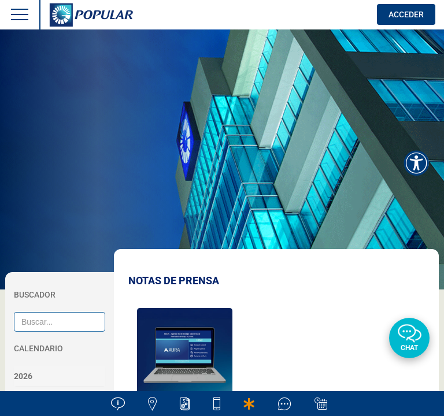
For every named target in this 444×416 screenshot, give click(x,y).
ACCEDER (406, 14)
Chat (409, 348)
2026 (23, 376)
